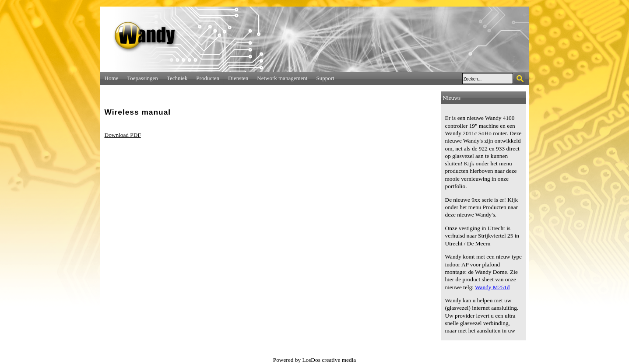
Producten (207, 78)
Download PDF (123, 135)
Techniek (177, 78)
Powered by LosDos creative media (314, 360)
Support (325, 78)
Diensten (238, 78)
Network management (282, 78)
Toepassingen (142, 78)
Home (112, 78)
